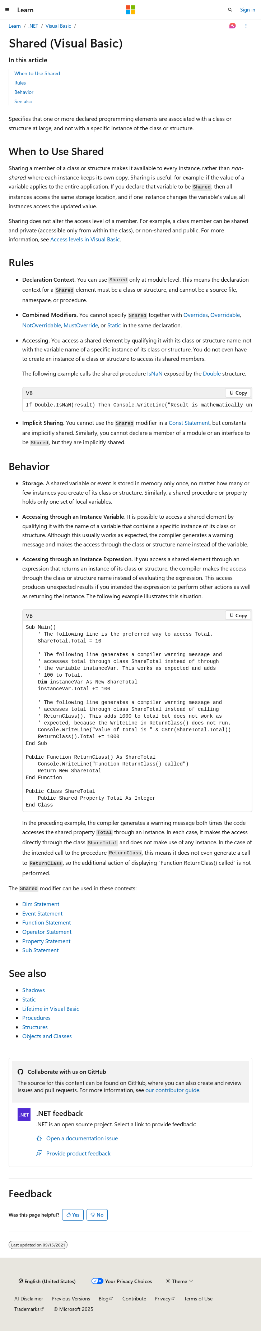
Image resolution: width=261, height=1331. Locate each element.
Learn (15, 25)
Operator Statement (46, 931)
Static (114, 325)
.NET (33, 25)
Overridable (225, 314)
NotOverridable (41, 325)
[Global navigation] (7, 9)
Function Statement (46, 922)
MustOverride (81, 325)
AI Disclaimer (28, 1298)
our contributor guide (172, 1090)
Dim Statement (40, 904)
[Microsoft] (130, 9)
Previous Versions (71, 1298)
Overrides (195, 314)
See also (23, 101)
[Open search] (230, 9)
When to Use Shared (37, 73)
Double (212, 373)
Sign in (247, 9)
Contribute (134, 1298)
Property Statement (46, 941)
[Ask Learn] (233, 26)
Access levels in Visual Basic (85, 239)
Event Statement (42, 913)
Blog (103, 1298)
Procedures (36, 1017)
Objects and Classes (47, 1036)
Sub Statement (40, 950)
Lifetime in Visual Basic (50, 1008)
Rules (20, 82)
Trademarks (26, 1308)
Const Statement (189, 422)
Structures (35, 1027)
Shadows (33, 990)
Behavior (23, 91)
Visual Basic (58, 25)
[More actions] (246, 26)
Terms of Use (198, 1298)
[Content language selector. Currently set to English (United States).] (47, 1281)
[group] (137, 405)
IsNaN (155, 373)
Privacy (163, 1298)
